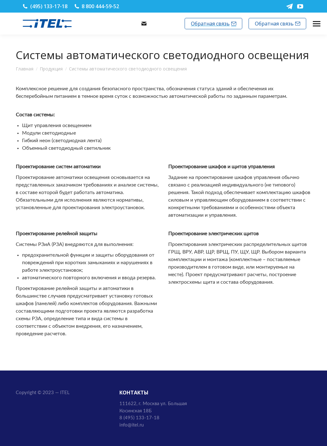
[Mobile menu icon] (317, 24)
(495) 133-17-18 (48, 6)
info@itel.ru (163, 23)
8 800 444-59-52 (100, 6)
